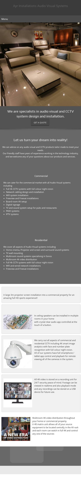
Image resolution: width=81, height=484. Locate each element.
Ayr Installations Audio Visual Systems (40, 5)
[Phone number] (38, 470)
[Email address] (42, 470)
